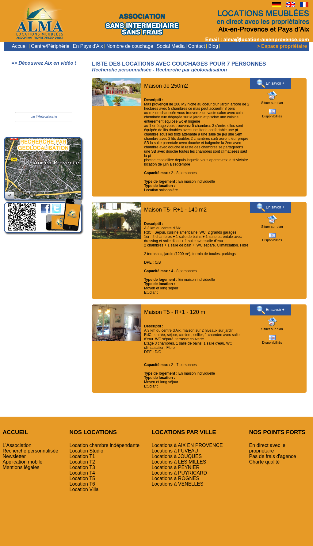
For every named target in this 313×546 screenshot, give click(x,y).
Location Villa (84, 489)
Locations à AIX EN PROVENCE (187, 445)
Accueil (20, 46)
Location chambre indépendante (105, 445)
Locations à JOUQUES (177, 456)
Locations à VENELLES (178, 484)
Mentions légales (21, 467)
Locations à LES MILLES (179, 461)
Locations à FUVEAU (175, 450)
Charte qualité (264, 461)
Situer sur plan (272, 101)
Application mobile (23, 461)
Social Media (171, 46)
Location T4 (82, 472)
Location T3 (82, 467)
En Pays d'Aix (88, 46)
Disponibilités (272, 114)
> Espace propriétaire (282, 46)
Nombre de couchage (129, 46)
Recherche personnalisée (30, 450)
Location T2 (82, 461)
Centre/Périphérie (50, 46)
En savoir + (270, 83)
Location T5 (82, 478)
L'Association (17, 445)
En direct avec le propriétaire (267, 448)
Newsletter (14, 456)
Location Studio (86, 450)
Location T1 (82, 456)
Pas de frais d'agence (272, 456)
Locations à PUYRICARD (179, 472)
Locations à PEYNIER (176, 467)
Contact (196, 46)
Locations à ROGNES (176, 478)
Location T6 (82, 484)
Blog (213, 46)
